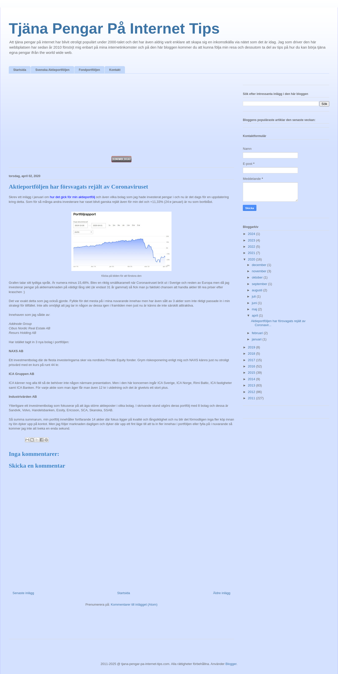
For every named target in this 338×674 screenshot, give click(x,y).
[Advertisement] (121, 116)
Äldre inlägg (221, 593)
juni (255, 303)
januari (257, 339)
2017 (252, 360)
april (255, 315)
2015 (252, 372)
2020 (252, 259)
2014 (252, 379)
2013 (252, 385)
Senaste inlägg (23, 593)
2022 (252, 246)
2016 (252, 366)
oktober (258, 277)
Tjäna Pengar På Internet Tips (114, 28)
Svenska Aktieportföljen (52, 70)
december (259, 265)
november (259, 271)
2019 (252, 347)
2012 (252, 392)
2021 (252, 253)
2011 (252, 398)
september (260, 284)
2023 (252, 240)
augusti (257, 290)
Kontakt (114, 70)
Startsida (19, 70)
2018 (252, 353)
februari (258, 333)
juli (254, 296)
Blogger (231, 664)
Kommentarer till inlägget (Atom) (134, 604)
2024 (252, 234)
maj (255, 309)
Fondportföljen (89, 70)
